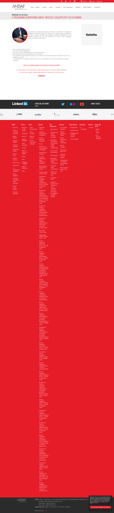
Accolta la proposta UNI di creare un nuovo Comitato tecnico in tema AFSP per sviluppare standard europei (54, 189)
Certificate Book (53, 178)
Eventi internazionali (33, 128)
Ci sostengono (83, 128)
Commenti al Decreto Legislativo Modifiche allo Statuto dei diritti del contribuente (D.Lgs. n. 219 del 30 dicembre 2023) (43, 197)
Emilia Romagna (24, 144)
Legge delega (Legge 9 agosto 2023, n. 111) (43, 236)
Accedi (92, 1)
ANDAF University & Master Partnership (63, 140)
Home (32, 7)
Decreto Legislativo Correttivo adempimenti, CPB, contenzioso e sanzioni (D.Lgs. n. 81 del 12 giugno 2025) (44, 440)
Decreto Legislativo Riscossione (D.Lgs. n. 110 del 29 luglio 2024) (43, 346)
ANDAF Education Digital (63, 133)
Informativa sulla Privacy (98, 502)
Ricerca (99, 1)
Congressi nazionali (15, 145)
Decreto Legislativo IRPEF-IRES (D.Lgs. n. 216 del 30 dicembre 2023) (43, 245)
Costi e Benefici (74, 139)
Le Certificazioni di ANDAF (16, 169)
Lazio (23, 159)
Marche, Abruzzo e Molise (24, 152)
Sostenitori (82, 125)
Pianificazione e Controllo (43, 153)
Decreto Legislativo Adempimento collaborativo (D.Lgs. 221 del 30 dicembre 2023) (43, 306)
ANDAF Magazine (15, 174)
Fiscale (40, 144)
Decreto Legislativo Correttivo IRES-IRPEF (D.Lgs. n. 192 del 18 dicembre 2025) (43, 486)
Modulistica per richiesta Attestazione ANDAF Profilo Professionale (54, 144)
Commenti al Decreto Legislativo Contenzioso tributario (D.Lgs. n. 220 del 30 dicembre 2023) (43, 210)
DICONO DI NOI (59, 72)
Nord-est (24, 136)
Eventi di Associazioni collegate (33, 142)
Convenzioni (16, 165)
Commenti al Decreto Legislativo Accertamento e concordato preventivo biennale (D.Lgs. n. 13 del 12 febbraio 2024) (44, 333)
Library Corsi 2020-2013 (63, 150)
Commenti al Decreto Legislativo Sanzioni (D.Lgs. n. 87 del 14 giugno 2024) (43, 356)
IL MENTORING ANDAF (43, 70)
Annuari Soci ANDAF (16, 150)
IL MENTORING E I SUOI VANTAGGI (26, 70)
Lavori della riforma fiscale (43, 231)
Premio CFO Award (98, 125)
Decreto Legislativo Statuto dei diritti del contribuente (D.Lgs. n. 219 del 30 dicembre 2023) (43, 284)
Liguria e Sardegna (24, 139)
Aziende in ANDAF (15, 141)
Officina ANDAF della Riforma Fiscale (43, 167)
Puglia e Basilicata (24, 167)
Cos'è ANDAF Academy (63, 128)
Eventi (30, 125)
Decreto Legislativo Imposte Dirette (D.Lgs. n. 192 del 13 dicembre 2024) (43, 403)
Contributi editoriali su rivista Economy (16, 181)
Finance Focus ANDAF (15, 187)
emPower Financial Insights (62, 155)
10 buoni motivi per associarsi (15, 132)
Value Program (73, 125)
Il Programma (73, 127)
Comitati (40, 125)
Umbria (23, 156)
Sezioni (23, 125)
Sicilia (23, 171)
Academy (61, 125)
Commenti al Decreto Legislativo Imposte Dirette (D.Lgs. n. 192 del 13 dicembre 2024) (43, 427)
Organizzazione (74, 130)
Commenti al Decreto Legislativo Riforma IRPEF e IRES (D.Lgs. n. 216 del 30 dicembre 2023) (43, 223)
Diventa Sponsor (15, 159)
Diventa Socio (15, 154)
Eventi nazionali (32, 132)
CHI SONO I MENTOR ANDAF (58, 70)
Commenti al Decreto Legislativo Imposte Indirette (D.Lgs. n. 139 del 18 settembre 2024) (44, 415)
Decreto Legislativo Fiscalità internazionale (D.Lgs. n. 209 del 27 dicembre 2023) (43, 256)
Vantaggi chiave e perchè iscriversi (74, 134)
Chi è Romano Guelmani (98, 136)
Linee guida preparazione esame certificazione (54, 161)
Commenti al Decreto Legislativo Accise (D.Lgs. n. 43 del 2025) (43, 466)
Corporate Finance (41, 128)
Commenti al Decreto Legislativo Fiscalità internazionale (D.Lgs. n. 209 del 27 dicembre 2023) (43, 182)
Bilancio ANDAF (15, 137)
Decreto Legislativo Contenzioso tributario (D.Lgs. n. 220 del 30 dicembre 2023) (43, 296)
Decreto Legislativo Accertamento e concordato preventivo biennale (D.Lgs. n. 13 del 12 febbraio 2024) (44, 319)
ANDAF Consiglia (62, 146)
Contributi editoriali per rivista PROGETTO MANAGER (42, 160)
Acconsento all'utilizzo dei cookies (100, 507)
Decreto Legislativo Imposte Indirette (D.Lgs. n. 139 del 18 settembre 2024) (44, 375)
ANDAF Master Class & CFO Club (64, 169)
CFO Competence (53, 125)
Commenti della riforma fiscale (43, 172)
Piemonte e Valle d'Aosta (24, 129)
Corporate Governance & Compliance (43, 133)
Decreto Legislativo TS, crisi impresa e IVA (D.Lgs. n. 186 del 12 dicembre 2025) (43, 476)
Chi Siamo (15, 127)
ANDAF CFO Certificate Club (54, 173)
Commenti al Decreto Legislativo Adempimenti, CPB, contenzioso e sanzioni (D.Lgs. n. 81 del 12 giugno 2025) (44, 454)
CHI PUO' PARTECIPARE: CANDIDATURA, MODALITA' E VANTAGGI (37, 72)
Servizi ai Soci (16, 162)
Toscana (24, 148)
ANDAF (36, 106)
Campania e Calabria (24, 163)
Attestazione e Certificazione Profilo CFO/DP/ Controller (54, 133)
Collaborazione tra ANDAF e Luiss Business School (64, 162)
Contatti (83, 1)
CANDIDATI (41, 75)
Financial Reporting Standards (41, 139)
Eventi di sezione (32, 137)
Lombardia (24, 133)
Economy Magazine (15, 192)
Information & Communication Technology (43, 148)
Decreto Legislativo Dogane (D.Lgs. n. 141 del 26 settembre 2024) (43, 366)
